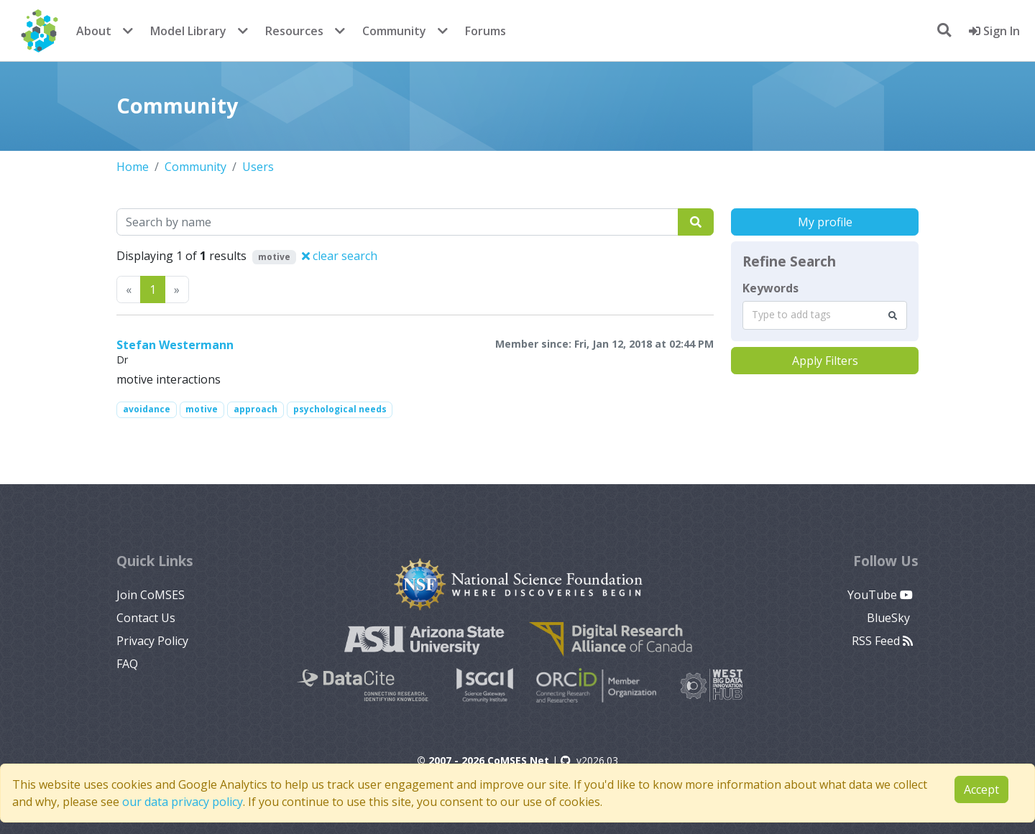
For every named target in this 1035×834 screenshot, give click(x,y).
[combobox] (824, 315)
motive (201, 409)
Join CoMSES (150, 595)
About (93, 31)
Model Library (188, 31)
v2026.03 (589, 760)
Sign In (994, 31)
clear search (339, 256)
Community (394, 31)
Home (132, 167)
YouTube (880, 595)
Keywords (770, 288)
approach (255, 409)
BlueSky (890, 618)
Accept (981, 789)
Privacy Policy (152, 641)
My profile (825, 222)
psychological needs (340, 409)
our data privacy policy (182, 802)
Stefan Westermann (175, 345)
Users (258, 167)
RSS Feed (882, 641)
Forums (485, 31)
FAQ (127, 664)
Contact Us (145, 618)
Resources (294, 31)
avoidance (146, 409)
